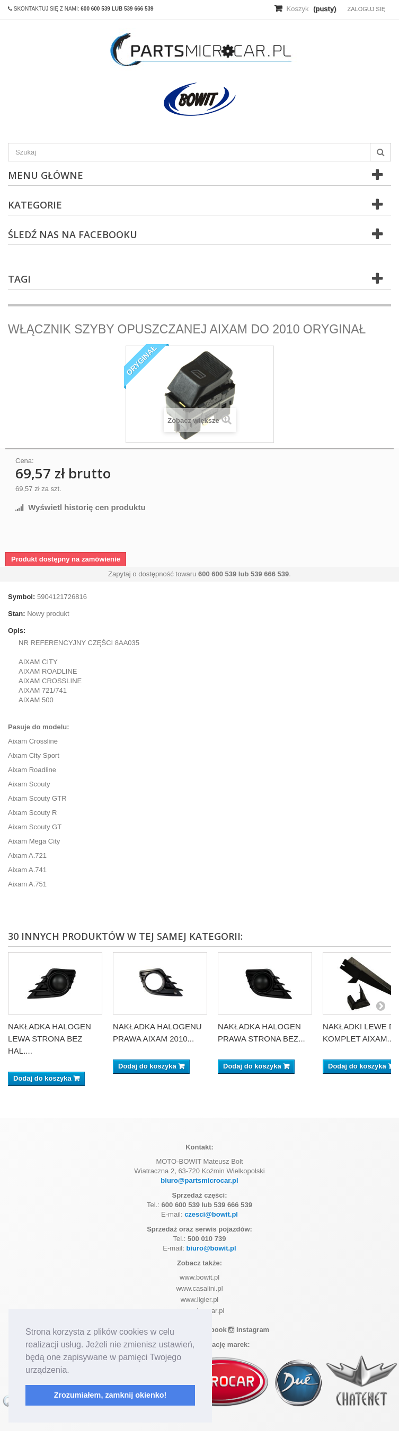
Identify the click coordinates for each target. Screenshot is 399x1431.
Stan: (16, 614)
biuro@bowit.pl (211, 1248)
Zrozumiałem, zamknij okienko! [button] (110, 1395)
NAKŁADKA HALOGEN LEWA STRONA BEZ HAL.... (49, 1038)
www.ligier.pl (200, 1299)
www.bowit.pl (199, 1277)
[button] (73, 1370)
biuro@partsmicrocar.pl (199, 1180)
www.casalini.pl (199, 1288)
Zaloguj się (366, 9)
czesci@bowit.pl (211, 1214)
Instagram (248, 1330)
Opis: (16, 631)
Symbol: (21, 597)
